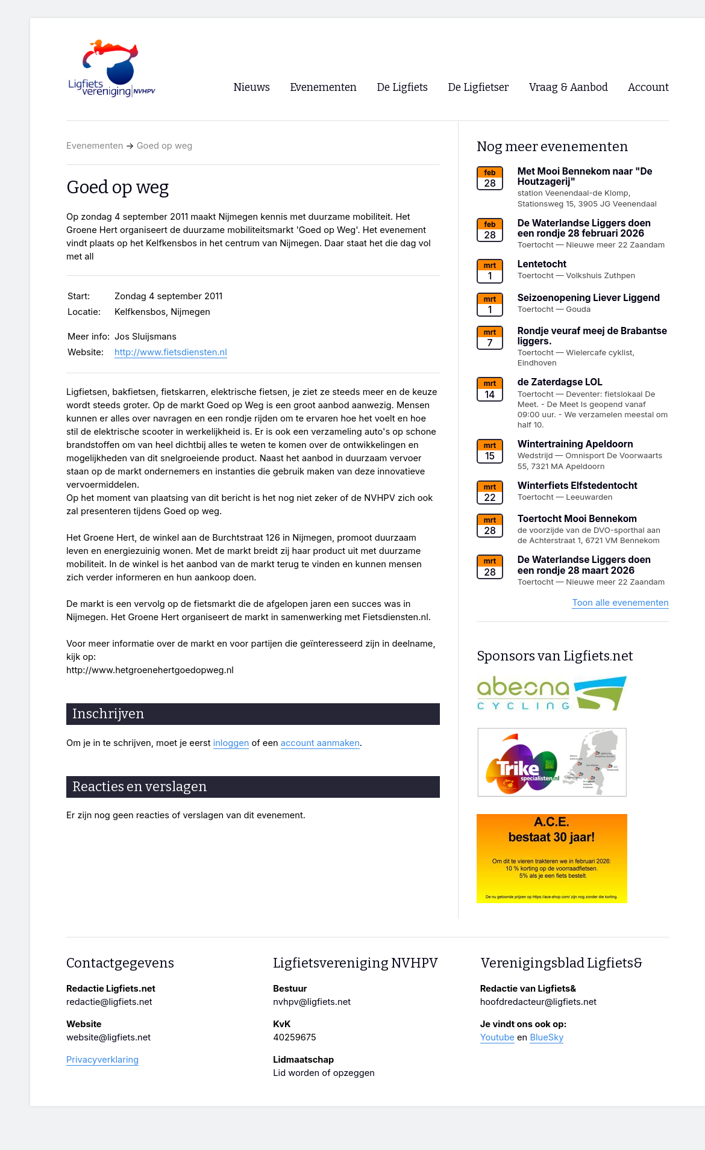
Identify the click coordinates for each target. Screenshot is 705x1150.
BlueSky (546, 1037)
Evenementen (94, 145)
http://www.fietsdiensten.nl (170, 352)
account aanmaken (320, 743)
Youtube (497, 1037)
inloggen (231, 743)
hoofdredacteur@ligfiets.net (538, 1001)
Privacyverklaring (102, 1059)
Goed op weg (165, 145)
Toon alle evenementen (620, 602)
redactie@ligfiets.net (109, 1001)
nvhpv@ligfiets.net (312, 1001)
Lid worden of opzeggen (324, 1073)
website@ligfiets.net (108, 1037)
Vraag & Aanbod (568, 87)
